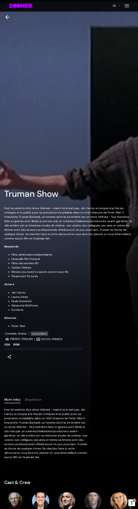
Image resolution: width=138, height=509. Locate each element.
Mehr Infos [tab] (12, 399)
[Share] (9, 356)
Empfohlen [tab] (33, 399)
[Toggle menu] (127, 6)
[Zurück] (6, 17)
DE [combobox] (114, 5)
